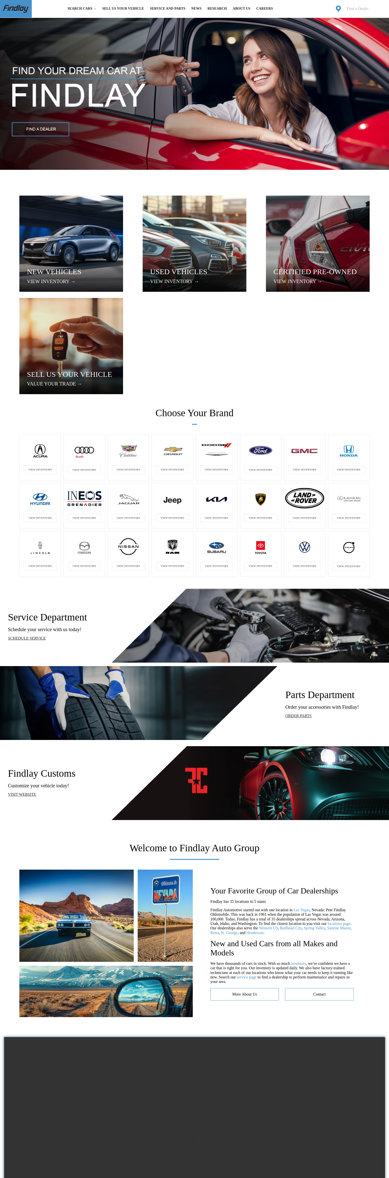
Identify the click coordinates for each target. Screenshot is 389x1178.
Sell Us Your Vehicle (123, 8)
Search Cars (79, 8)
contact (319, 894)
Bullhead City (291, 828)
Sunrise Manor (339, 828)
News (196, 8)
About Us (241, 8)
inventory (298, 864)
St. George (229, 833)
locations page (339, 824)
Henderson (254, 833)
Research (217, 8)
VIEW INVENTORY (40, 370)
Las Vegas (301, 810)
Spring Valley (314, 828)
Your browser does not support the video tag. (194, 1033)
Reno (214, 833)
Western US (268, 828)
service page (247, 878)
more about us (244, 894)
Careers (264, 8)
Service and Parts (167, 8)
